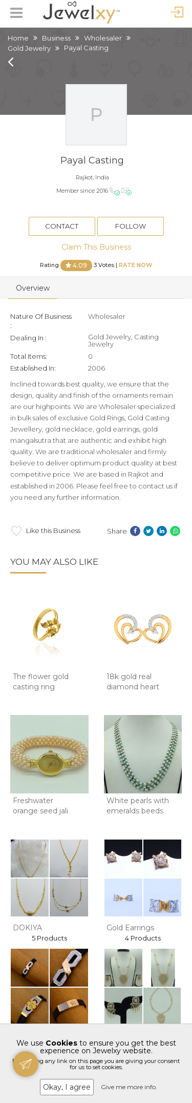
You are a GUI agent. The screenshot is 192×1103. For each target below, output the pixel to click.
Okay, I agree (67, 1087)
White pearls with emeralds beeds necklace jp (137, 810)
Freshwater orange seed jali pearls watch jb (40, 810)
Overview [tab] (33, 288)
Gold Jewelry (29, 48)
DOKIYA (27, 927)
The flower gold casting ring (41, 681)
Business (56, 38)
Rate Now (136, 264)
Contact (61, 226)
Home (18, 38)
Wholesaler (103, 38)
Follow (130, 226)
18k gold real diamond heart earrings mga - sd (137, 686)
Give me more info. (129, 1087)
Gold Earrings (130, 927)
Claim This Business (96, 247)
